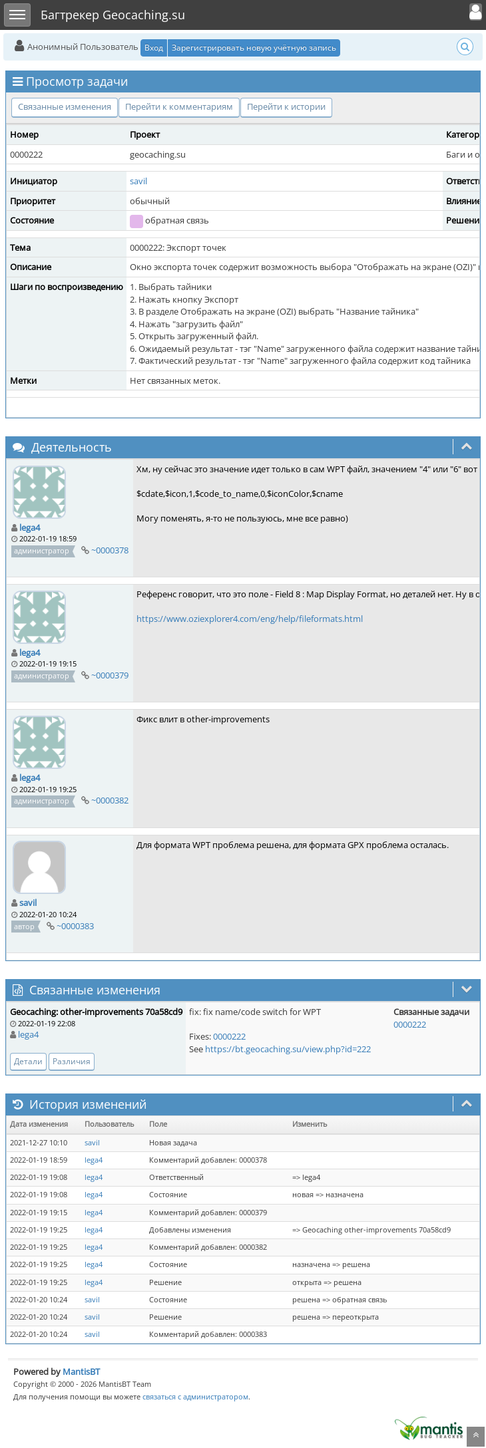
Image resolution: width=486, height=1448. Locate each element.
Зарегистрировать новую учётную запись (254, 47)
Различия (72, 1061)
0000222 (229, 1036)
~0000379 (109, 675)
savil (138, 181)
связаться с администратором (195, 1396)
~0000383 (75, 926)
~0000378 (109, 550)
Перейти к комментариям (179, 106)
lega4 (29, 527)
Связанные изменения (64, 106)
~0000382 (109, 800)
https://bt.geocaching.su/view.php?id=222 (288, 1049)
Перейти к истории (286, 106)
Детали (28, 1061)
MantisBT (81, 1371)
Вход (153, 47)
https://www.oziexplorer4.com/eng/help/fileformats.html (249, 619)
